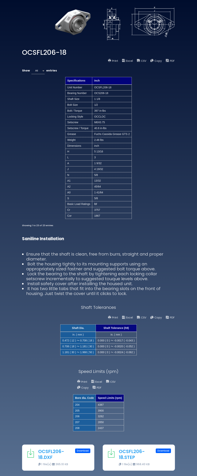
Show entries (39, 70)
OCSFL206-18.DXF (51, 454)
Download (83, 450)
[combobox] (38, 70)
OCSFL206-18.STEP (132, 454)
